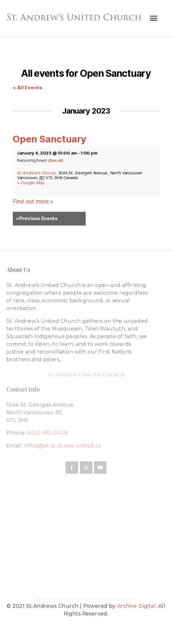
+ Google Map (30, 182)
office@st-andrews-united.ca (62, 446)
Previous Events (37, 218)
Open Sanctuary (49, 139)
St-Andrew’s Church (36, 172)
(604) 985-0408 (47, 433)
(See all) (55, 160)
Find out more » (33, 201)
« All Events (28, 87)
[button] (154, 18)
